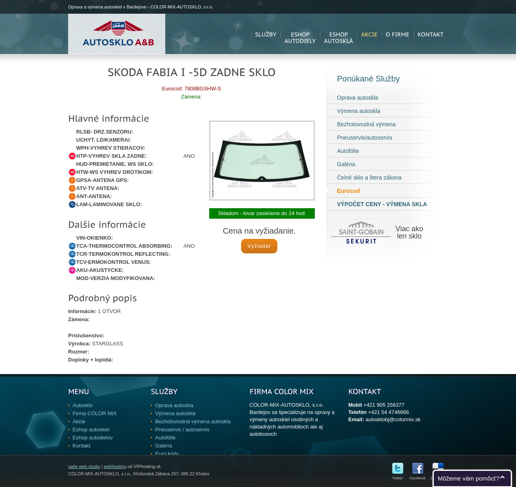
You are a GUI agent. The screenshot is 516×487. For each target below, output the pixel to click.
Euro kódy (167, 454)
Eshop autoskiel (91, 429)
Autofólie (348, 151)
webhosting (115, 466)
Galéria (346, 164)
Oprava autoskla (357, 97)
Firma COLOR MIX (95, 413)
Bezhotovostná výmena (366, 124)
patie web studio (84, 466)
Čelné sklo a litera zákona (369, 177)
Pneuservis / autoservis (182, 429)
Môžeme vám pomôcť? (468, 478)
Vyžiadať (259, 246)
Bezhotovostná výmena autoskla (193, 421)
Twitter (398, 476)
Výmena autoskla (358, 111)
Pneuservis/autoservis (364, 137)
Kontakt (81, 446)
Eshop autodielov (93, 438)
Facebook (418, 476)
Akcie (79, 421)
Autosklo (83, 405)
